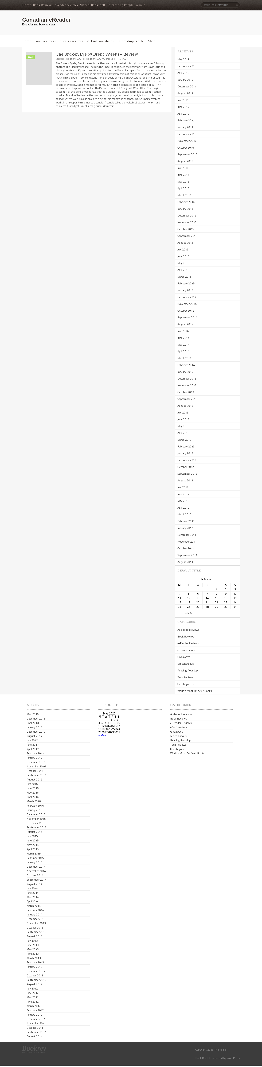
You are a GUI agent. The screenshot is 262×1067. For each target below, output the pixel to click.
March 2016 (184, 195)
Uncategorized (185, 684)
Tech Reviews (185, 677)
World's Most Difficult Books (194, 691)
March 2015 (184, 277)
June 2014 (183, 338)
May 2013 (183, 426)
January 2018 (185, 80)
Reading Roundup (187, 670)
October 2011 (185, 548)
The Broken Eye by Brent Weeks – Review (97, 54)
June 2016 (183, 175)
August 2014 (185, 324)
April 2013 (183, 433)
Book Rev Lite (203, 1058)
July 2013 (183, 412)
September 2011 (187, 555)
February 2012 (186, 521)
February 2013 (186, 446)
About (140, 5)
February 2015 (186, 283)
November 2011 (187, 541)
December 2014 (186, 297)
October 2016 (185, 147)
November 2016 (187, 141)
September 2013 (187, 399)
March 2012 (184, 514)
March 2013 (184, 440)
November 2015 (187, 222)
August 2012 (185, 480)
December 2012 (186, 460)
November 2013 (187, 385)
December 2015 (186, 215)
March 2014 (184, 358)
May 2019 (183, 59)
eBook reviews (186, 650)
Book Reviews (43, 5)
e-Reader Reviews (188, 643)
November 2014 (187, 304)
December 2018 (186, 66)
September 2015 (187, 236)
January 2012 (185, 528)
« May (188, 613)
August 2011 (185, 562)
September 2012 (187, 473)
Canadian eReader (46, 20)
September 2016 (187, 154)
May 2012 (183, 501)
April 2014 (183, 351)
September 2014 (187, 317)
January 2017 (185, 127)
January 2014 (185, 372)
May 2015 (183, 263)
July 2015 (183, 249)
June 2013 (183, 419)
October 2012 (185, 467)
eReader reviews (66, 5)
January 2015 (185, 290)
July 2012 (183, 487)
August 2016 (185, 161)
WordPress (233, 1058)
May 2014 (183, 344)
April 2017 (183, 113)
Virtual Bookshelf (92, 5)
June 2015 (183, 256)
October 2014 (185, 310)
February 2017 (186, 120)
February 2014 (186, 365)
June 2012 (183, 494)
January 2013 (185, 453)
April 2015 (183, 270)
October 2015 (185, 229)
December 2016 (186, 134)
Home (26, 5)
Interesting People (120, 5)
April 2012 (183, 507)
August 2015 (185, 243)
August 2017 (185, 93)
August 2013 (185, 406)
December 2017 (186, 86)
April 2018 (183, 73)
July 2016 (183, 168)
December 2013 (186, 378)
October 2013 (185, 392)
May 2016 (183, 181)
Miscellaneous (185, 664)
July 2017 (183, 100)
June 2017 (183, 107)
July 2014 (183, 331)
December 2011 (186, 535)
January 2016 (185, 209)
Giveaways (183, 657)
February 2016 (186, 202)
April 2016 (183, 188)
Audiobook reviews (68, 59)
